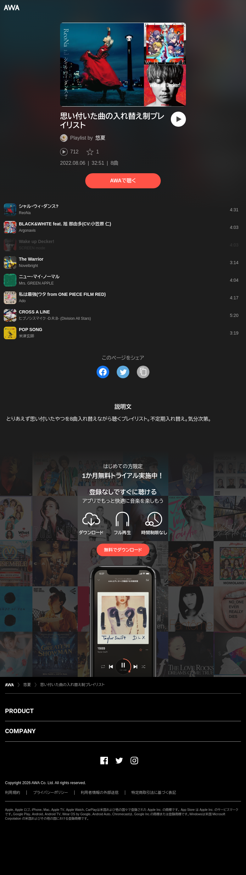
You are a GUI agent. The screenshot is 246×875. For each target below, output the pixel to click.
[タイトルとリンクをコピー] (143, 372)
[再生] (178, 119)
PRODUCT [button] (19, 711)
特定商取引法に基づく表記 (153, 792)
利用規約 (12, 792)
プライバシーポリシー (50, 792)
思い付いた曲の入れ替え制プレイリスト (72, 685)
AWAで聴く (123, 180)
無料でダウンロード (123, 549)
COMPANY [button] (20, 731)
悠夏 (100, 138)
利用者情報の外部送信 (100, 792)
